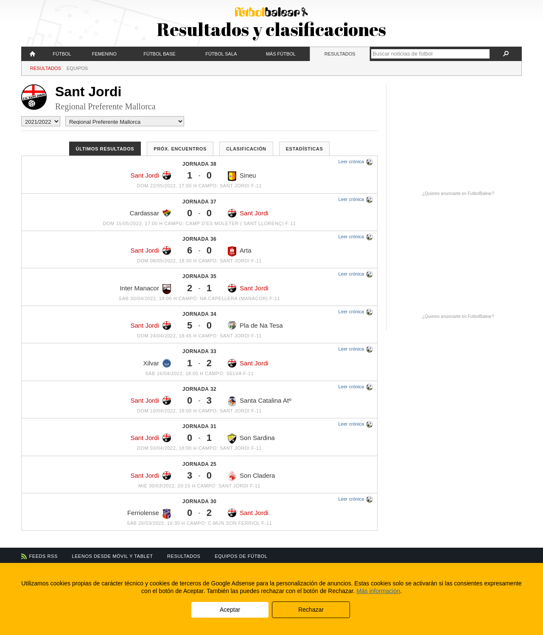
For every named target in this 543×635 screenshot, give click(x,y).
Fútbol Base (159, 53)
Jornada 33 (199, 351)
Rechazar (311, 609)
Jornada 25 (199, 464)
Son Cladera (251, 476)
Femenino (104, 53)
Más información (378, 591)
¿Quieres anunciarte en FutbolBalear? (458, 193)
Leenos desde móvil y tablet (112, 556)
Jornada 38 (199, 164)
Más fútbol (281, 53)
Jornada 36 (199, 239)
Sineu (242, 176)
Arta (240, 251)
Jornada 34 (199, 314)
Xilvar (157, 363)
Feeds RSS (43, 556)
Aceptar (230, 609)
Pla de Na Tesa (255, 325)
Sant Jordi (150, 175)
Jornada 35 (199, 276)
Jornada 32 (199, 389)
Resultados (340, 53)
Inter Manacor (145, 289)
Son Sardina (251, 439)
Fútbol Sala (221, 53)
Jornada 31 (199, 426)
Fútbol (62, 53)
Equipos (77, 68)
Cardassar (150, 213)
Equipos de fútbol (241, 556)
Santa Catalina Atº (259, 401)
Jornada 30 (199, 501)
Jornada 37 (199, 202)
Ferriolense (149, 514)
